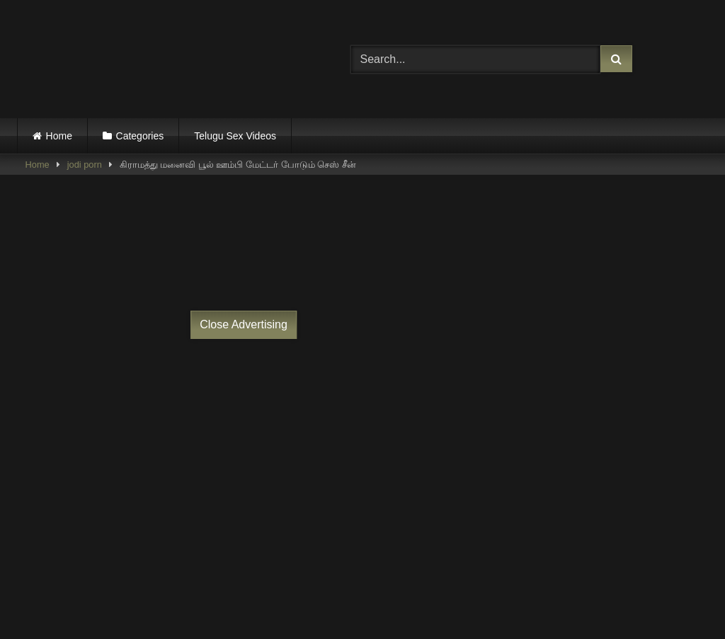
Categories (140, 136)
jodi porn (84, 164)
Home (59, 136)
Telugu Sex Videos (235, 136)
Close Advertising (243, 324)
